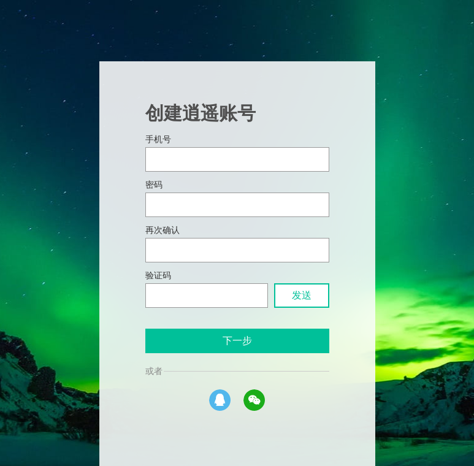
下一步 (237, 340)
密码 (153, 184)
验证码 (158, 275)
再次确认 (162, 230)
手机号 (158, 139)
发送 (302, 295)
